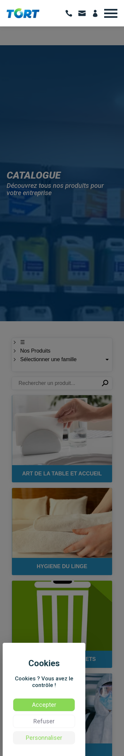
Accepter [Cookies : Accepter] (44, 704)
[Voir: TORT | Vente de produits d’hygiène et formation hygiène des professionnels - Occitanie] (23, 16)
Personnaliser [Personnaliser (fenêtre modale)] (44, 737)
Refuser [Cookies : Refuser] (44, 721)
